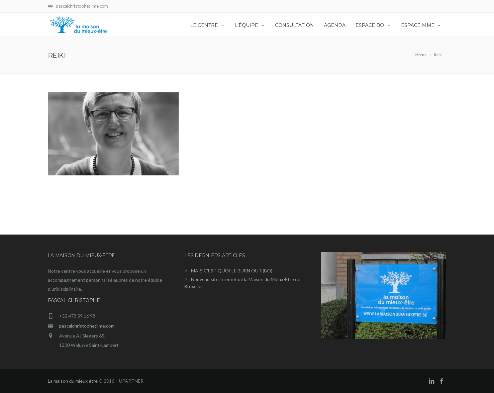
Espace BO (373, 25)
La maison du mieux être (73, 381)
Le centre (207, 25)
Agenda (335, 25)
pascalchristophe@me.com (87, 326)
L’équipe (250, 25)
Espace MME (421, 25)
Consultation (294, 25)
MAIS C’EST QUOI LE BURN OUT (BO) (231, 270)
